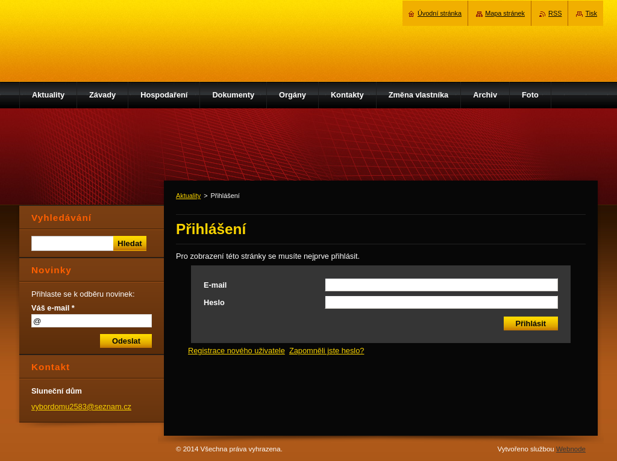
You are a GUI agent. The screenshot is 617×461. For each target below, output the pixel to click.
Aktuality (188, 195)
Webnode (571, 449)
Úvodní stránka (440, 13)
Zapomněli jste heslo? (326, 350)
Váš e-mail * (53, 307)
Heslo (214, 302)
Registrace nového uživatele (236, 350)
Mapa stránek (505, 13)
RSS (555, 13)
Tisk (591, 13)
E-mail (215, 284)
